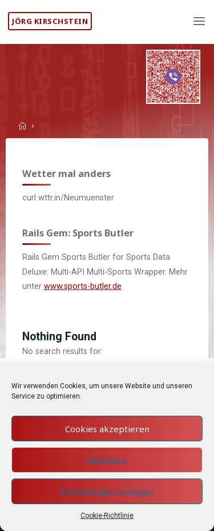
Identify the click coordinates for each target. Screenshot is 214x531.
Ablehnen (107, 460)
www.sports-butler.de (83, 286)
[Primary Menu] (199, 21)
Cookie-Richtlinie (107, 516)
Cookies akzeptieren (107, 429)
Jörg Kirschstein (50, 21)
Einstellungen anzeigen (107, 491)
